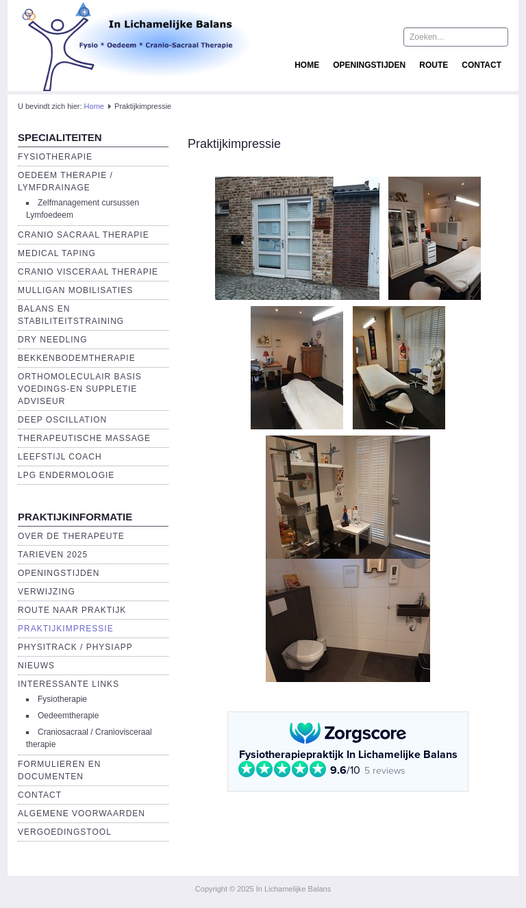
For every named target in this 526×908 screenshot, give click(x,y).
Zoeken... (403, 27)
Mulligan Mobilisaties (75, 290)
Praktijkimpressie (66, 628)
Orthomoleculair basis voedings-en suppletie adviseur (80, 389)
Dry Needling (53, 339)
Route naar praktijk (72, 610)
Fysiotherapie (55, 157)
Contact (481, 65)
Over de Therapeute (71, 536)
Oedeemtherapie (68, 715)
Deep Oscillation (62, 420)
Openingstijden (369, 65)
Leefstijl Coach (60, 457)
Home (307, 65)
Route (433, 65)
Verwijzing (46, 591)
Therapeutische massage (84, 438)
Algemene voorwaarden (81, 813)
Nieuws (36, 665)
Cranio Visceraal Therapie (88, 272)
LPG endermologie (66, 475)
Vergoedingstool (65, 832)
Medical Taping (57, 253)
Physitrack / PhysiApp (75, 647)
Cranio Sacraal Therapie (83, 235)
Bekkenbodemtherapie (77, 358)
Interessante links (68, 684)
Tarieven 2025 (53, 554)
